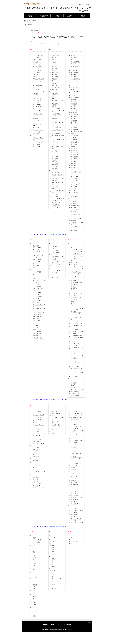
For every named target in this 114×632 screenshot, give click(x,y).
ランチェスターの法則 (77, 415)
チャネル (35, 274)
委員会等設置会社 (38, 85)
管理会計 (54, 89)
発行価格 (73, 258)
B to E (34, 559)
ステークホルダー (76, 184)
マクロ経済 (36, 431)
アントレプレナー (38, 81)
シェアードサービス (76, 97)
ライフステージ (75, 411)
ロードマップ (74, 493)
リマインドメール (76, 463)
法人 (72, 380)
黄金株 (35, 140)
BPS (34, 551)
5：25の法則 (74, 541)
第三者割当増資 (37, 259)
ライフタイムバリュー (77, 413)
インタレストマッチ (38, 104)
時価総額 (73, 99)
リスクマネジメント (76, 440)
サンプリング (74, 81)
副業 (72, 301)
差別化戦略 (74, 70)
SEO (53, 572)
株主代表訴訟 (55, 76)
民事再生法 (36, 456)
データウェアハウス (38, 286)
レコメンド (74, 476)
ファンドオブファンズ (77, 297)
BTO (34, 553)
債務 (72, 59)
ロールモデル (74, 495)
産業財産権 (74, 74)
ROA (53, 559)
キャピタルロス (56, 116)
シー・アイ (74, 85)
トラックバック (37, 333)
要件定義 (54, 433)
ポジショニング (75, 393)
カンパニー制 (55, 87)
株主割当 (54, 78)
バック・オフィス (76, 260)
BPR (34, 550)
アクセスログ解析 (38, 66)
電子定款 (35, 318)
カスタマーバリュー (57, 64)
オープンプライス (38, 142)
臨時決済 (73, 469)
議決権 (54, 106)
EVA (34, 588)
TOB (53, 584)
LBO (34, 602)
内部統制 (54, 248)
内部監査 (54, 246)
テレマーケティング (38, 314)
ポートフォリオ (75, 391)
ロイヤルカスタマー (76, 491)
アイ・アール (36, 57)
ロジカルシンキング (76, 497)
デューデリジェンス (38, 312)
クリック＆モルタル (57, 133)
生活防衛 (73, 201)
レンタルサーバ (75, 484)
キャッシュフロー (57, 108)
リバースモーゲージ (76, 459)
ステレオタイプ (75, 186)
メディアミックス (38, 469)
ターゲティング (37, 261)
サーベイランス (75, 78)
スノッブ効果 (74, 192)
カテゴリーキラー (57, 66)
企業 (53, 96)
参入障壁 (73, 76)
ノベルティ (55, 277)
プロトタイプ (74, 345)
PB (53, 545)
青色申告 (35, 61)
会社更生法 (55, 57)
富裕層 (73, 304)
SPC (53, 576)
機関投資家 (55, 93)
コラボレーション (57, 200)
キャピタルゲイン (57, 113)
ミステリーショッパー (39, 452)
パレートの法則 (75, 274)
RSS (53, 566)
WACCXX (54, 588)
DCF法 (35, 577)
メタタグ (35, 467)
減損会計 (54, 166)
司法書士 (73, 116)
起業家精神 (55, 103)
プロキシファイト (76, 343)
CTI (34, 567)
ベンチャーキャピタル (77, 372)
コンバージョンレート (58, 202)
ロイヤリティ (74, 489)
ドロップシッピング (38, 340)
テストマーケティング (39, 300)
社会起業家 (74, 127)
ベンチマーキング (76, 362)
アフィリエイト (37, 72)
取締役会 (35, 335)
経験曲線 (54, 162)
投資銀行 (35, 325)
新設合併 (73, 163)
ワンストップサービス (77, 522)
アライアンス (36, 74)
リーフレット (74, 434)
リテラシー (74, 446)
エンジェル (36, 127)
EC (34, 581)
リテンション (74, 449)
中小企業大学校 (37, 272)
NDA (53, 537)
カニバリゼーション (57, 68)
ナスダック (55, 250)
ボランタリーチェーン (77, 389)
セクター (73, 207)
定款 (34, 278)
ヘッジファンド (75, 360)
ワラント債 (74, 512)
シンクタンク (74, 167)
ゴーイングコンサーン (58, 178)
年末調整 (54, 272)
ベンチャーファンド (76, 374)
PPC (53, 555)
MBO (34, 612)
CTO (34, 569)
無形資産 (35, 460)
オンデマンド (36, 146)
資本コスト (74, 120)
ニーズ (54, 258)
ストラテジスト (75, 190)
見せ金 (35, 454)
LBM (34, 604)
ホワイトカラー (75, 395)
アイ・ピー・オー (38, 55)
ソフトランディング (76, 226)
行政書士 (54, 118)
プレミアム (74, 339)
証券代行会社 (74, 157)
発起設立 (73, 385)
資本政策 (73, 123)
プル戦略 (73, 333)
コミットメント (56, 196)
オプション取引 (37, 144)
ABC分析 (35, 537)
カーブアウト (55, 55)
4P (72, 539)
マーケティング (37, 417)
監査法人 (54, 83)
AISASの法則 (36, 542)
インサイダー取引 (38, 100)
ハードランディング (76, 254)
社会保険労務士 (75, 129)
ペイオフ (73, 353)
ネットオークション (57, 270)
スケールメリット (76, 178)
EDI (34, 583)
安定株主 (35, 76)
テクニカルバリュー (38, 294)
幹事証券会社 (55, 85)
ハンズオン (74, 276)
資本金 (73, 118)
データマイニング (38, 292)
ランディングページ (76, 417)
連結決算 (73, 480)
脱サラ (35, 263)
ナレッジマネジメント (58, 252)
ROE (53, 562)
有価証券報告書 (56, 413)
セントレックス (75, 213)
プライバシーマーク (76, 306)
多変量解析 (36, 265)
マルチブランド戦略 (38, 443)
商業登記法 (74, 144)
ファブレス (74, 295)
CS (34, 565)
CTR (34, 571)
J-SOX (34, 596)
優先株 (54, 415)
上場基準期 (74, 140)
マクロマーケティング (39, 433)
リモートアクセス (76, 465)
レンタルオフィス (76, 482)
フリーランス (74, 329)
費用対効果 (74, 289)
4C (72, 537)
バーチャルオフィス (76, 251)
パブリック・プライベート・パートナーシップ (77, 268)
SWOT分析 (55, 580)
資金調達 (73, 101)
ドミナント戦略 (37, 331)
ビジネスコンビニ (76, 280)
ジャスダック (74, 135)
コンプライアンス (57, 207)
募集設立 (73, 382)
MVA (34, 615)
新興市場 (73, 161)
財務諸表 (73, 64)
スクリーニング (75, 176)
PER (53, 551)
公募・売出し (55, 186)
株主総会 (54, 74)
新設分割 (73, 165)
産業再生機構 (74, 72)
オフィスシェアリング (39, 137)
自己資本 (73, 106)
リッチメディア (75, 442)
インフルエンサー (38, 113)
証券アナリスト (75, 154)
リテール (73, 444)
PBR (53, 547)
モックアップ (36, 485)
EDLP (34, 586)
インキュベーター (38, 98)
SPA (53, 574)
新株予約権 (74, 159)
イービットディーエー (39, 91)
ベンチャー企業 (75, 366)
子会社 (54, 188)
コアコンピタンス (57, 172)
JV (33, 598)
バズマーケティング (76, 249)
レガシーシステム (76, 474)
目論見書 (35, 481)
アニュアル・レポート (39, 70)
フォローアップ (75, 299)
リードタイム (74, 428)
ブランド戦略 (74, 321)
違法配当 (35, 87)
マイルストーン (37, 427)
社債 (72, 133)
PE (53, 549)
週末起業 (73, 137)
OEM (53, 541)
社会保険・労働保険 (76, 131)
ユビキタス (55, 429)
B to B (34, 555)
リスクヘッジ (74, 438)
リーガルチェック (76, 424)
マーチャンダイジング (39, 424)
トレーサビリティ (38, 337)
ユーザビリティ (56, 424)
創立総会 (73, 211)
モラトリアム (36, 490)
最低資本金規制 (75, 61)
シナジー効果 (74, 114)
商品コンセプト (75, 150)
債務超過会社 (74, 66)
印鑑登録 (35, 93)
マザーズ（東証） (38, 439)
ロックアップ (74, 501)
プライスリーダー (76, 311)
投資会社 (35, 327)
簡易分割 (54, 81)
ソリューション (75, 228)
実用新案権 (74, 112)
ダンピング (36, 267)
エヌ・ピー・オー (38, 129)
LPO (34, 606)
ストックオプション (76, 188)
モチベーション (37, 483)
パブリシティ (74, 264)
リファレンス (74, 461)
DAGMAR (35, 575)
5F (72, 543)
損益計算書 (74, 230)
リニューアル (74, 451)
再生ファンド (74, 57)
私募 (72, 125)
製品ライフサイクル (76, 205)
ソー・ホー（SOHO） (77, 218)
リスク (73, 436)
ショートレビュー (76, 152)
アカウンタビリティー (39, 64)
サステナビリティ (76, 68)
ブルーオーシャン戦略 (77, 331)
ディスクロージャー (38, 284)
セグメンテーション (76, 209)
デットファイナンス (38, 302)
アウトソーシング (38, 59)
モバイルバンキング (38, 488)
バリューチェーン (76, 271)
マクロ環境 (36, 429)
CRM (34, 563)
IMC (34, 592)
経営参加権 (55, 156)
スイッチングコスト (76, 172)
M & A (34, 610)
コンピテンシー (56, 204)
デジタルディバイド (38, 296)
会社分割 (54, 59)
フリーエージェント (76, 323)
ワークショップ (75, 508)
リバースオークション (77, 456)
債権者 (73, 55)
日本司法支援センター (58, 256)
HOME (26, 20)
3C (72, 535)
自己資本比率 (74, 108)
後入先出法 (36, 68)
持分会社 (35, 479)
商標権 (73, 146)
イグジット (36, 89)
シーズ (73, 89)
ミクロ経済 (36, 447)
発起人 (73, 387)
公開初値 (54, 180)
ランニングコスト (76, 419)
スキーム (73, 174)
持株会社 (35, 477)
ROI (53, 564)
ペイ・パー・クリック (77, 355)
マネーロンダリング (38, 441)
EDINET (35, 584)
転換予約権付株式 (38, 316)
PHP (53, 553)
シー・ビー (74, 87)
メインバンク (36, 465)
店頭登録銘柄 (36, 320)
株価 (53, 70)
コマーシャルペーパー (58, 194)
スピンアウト (74, 194)
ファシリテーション (76, 293)
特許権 (35, 329)
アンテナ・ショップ (38, 78)
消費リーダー (74, 148)
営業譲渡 (35, 118)
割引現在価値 (74, 514)
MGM (34, 614)
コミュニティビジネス (58, 198)
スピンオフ (74, 196)
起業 (53, 98)
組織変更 (73, 220)
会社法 (54, 61)
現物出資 (54, 168)
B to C (34, 557)
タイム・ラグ (36, 249)
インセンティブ (37, 102)
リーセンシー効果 (76, 426)
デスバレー (36, 298)
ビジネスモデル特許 (76, 282)
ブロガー (73, 341)
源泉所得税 (55, 164)
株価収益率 (55, 72)
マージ (35, 422)
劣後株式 (73, 478)
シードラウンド (75, 95)
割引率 (73, 516)
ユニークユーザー (57, 427)
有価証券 (54, 411)
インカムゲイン (37, 96)
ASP (34, 544)
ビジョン (73, 286)
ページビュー (74, 357)
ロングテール (74, 503)
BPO (34, 548)
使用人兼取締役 (75, 142)
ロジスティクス (75, 499)
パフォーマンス (75, 262)
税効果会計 (74, 203)
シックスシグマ (75, 110)
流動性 (73, 467)
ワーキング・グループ (77, 510)
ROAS (53, 560)
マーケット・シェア (38, 414)
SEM (53, 570)
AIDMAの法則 (37, 540)
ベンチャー (74, 364)
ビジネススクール (76, 284)
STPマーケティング (57, 578)
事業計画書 (74, 103)
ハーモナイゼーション (77, 256)
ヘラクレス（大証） (76, 376)
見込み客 (35, 449)
